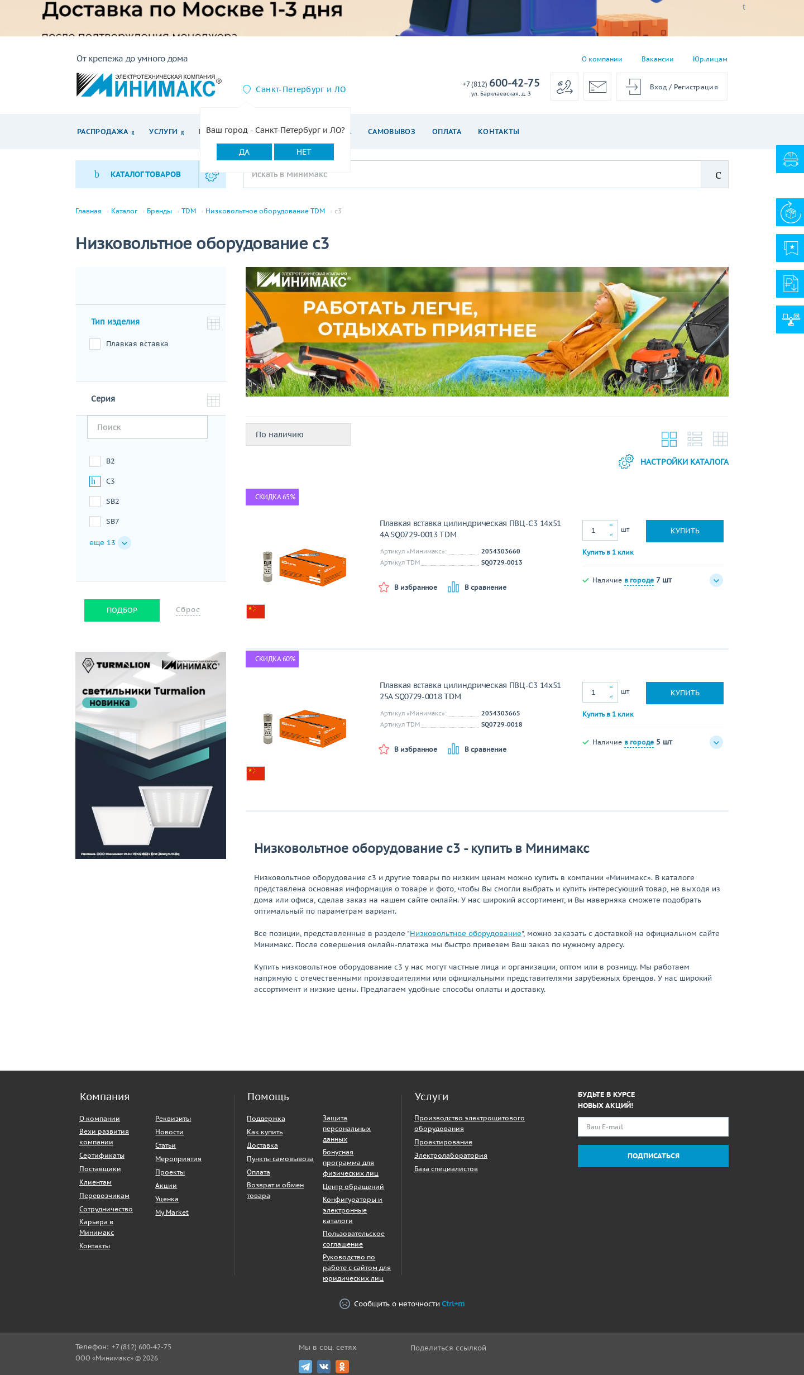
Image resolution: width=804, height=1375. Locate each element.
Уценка (167, 1199)
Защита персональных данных (347, 1128)
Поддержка (266, 1118)
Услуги (163, 131)
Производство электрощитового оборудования (469, 1123)
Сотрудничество (106, 1209)
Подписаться (653, 1156)
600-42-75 (501, 83)
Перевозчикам (104, 1195)
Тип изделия (115, 322)
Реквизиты (173, 1118)
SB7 (112, 521)
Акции (166, 1185)
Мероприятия (178, 1158)
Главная (88, 211)
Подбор (122, 610)
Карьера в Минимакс (96, 1227)
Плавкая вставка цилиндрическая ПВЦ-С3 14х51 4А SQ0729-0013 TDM (470, 529)
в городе (639, 580)
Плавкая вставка (137, 343)
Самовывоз (391, 131)
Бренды (159, 211)
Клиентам (95, 1182)
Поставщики (100, 1168)
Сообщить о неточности (402, 1303)
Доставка (262, 1145)
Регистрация (696, 87)
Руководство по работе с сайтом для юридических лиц (357, 1267)
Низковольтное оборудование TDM (265, 211)
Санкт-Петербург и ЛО (301, 89)
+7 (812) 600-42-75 (141, 1347)
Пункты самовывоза (280, 1158)
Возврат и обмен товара (275, 1190)
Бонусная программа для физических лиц (351, 1162)
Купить (685, 531)
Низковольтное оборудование (465, 933)
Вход (658, 87)
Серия (103, 399)
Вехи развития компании (104, 1136)
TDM (188, 211)
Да (244, 152)
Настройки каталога (674, 461)
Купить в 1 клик (608, 552)
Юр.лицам (710, 59)
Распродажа (102, 131)
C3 (110, 481)
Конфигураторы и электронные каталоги (352, 1210)
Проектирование (443, 1142)
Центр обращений (353, 1186)
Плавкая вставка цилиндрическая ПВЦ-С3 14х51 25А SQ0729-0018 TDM (470, 690)
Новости (169, 1132)
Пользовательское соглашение (354, 1238)
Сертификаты (102, 1155)
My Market (172, 1212)
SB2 (112, 501)
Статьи (165, 1145)
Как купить (265, 1132)
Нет (304, 152)
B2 (110, 461)
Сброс (188, 609)
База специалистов (446, 1168)
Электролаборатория (450, 1155)
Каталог (124, 211)
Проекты (170, 1172)
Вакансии (658, 59)
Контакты (499, 131)
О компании (602, 59)
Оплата (446, 131)
